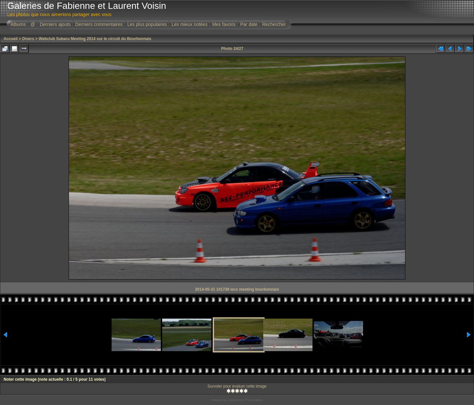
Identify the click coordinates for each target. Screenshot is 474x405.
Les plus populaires (147, 24)
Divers (28, 38)
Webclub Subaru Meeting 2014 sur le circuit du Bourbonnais (95, 38)
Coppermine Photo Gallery (245, 400)
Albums (18, 24)
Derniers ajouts (55, 24)
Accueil (11, 38)
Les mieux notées (189, 24)
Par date (249, 24)
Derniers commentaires (99, 24)
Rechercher (274, 24)
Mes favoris (224, 24)
